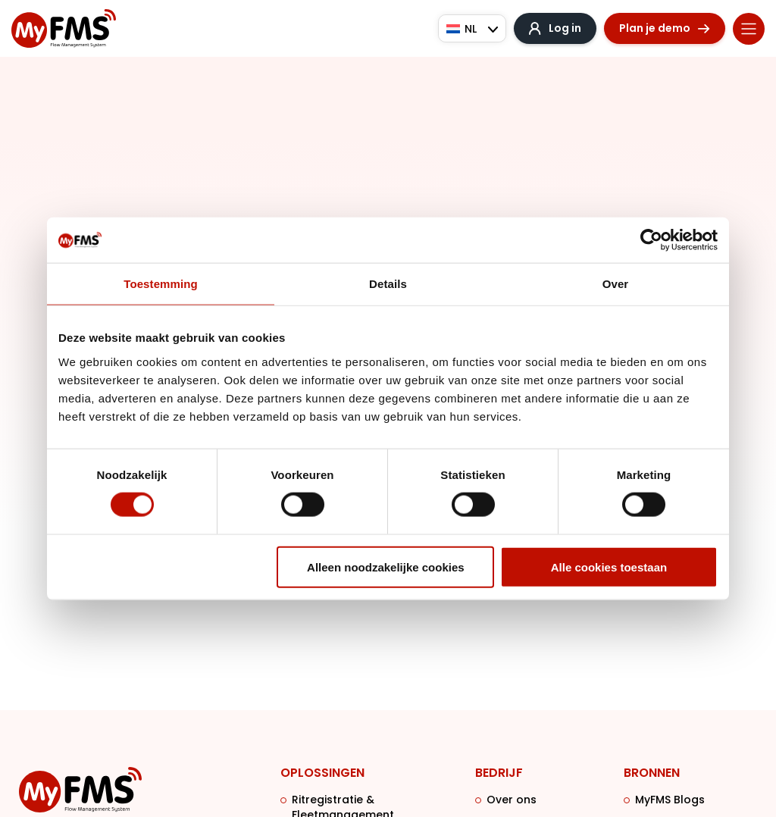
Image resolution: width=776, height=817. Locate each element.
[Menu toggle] (749, 29)
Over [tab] (615, 283)
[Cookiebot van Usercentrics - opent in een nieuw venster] (651, 240)
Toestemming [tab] (161, 283)
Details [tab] (388, 283)
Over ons (512, 799)
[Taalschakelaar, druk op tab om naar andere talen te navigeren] (472, 28)
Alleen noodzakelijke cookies (386, 566)
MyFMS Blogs (670, 799)
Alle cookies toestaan (609, 566)
